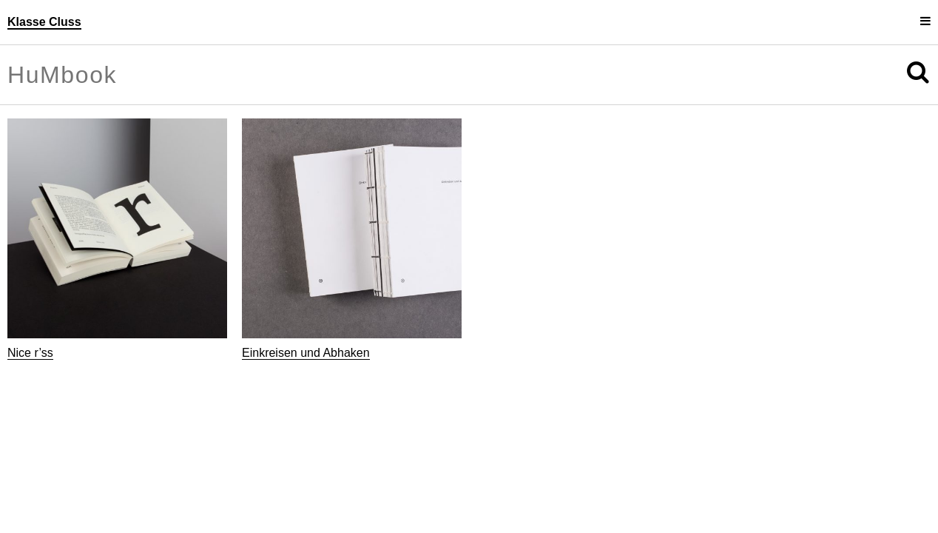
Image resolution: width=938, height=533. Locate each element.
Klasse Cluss (44, 22)
